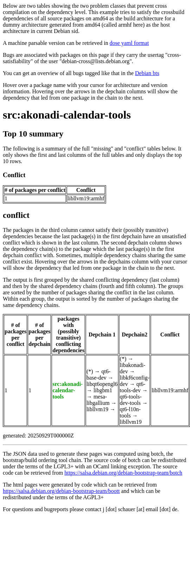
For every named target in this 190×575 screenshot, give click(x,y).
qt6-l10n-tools (130, 412)
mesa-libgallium (98, 400)
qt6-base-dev (98, 374)
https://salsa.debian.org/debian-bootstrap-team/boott (61, 491)
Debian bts (147, 73)
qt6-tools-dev (132, 387)
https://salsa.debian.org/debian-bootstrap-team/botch (123, 473)
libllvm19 (97, 409)
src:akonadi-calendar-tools (67, 114)
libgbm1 (102, 390)
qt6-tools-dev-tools (131, 400)
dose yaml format (129, 43)
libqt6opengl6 (102, 384)
